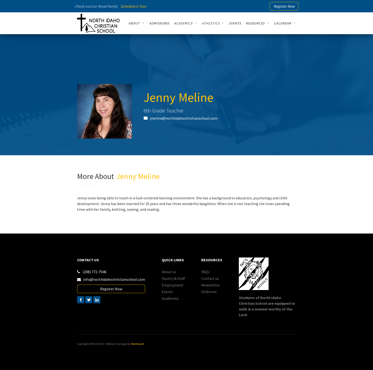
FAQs (205, 271)
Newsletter (210, 285)
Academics (170, 298)
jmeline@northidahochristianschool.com (183, 118)
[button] (136, 23)
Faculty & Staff (173, 278)
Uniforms (209, 291)
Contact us (210, 278)
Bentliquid (137, 344)
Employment (172, 285)
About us (169, 271)
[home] (98, 23)
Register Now (111, 288)
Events (167, 291)
